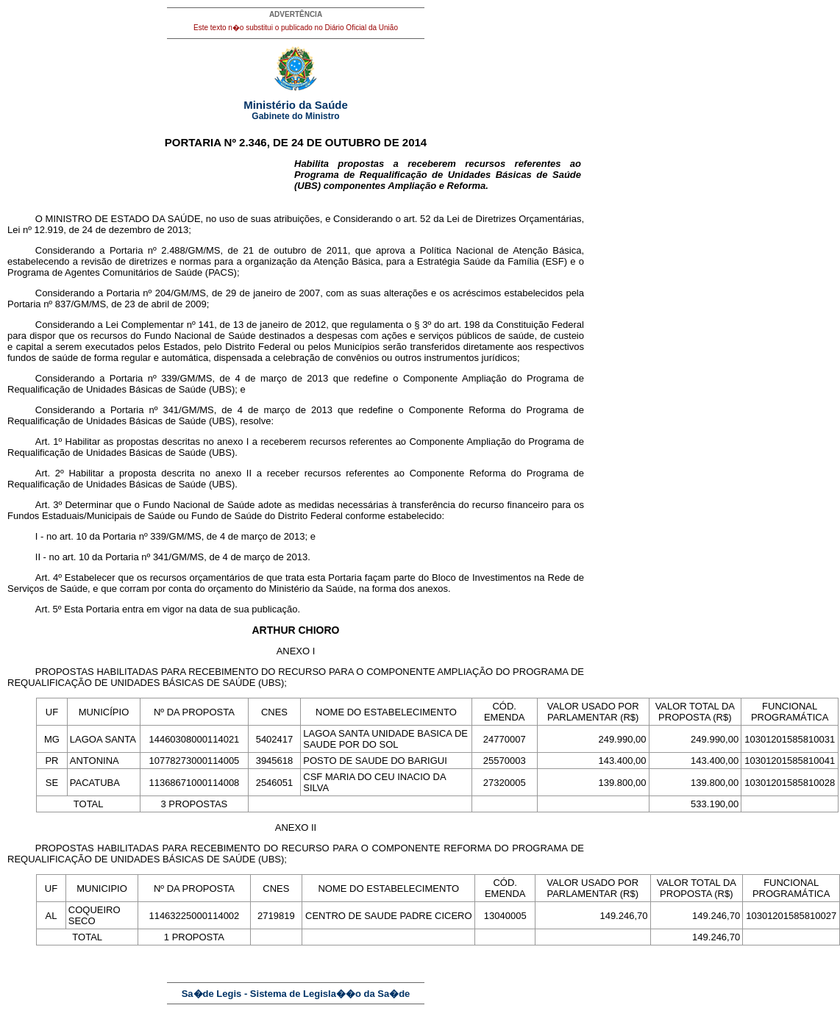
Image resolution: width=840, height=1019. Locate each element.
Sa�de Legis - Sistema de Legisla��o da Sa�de (296, 993)
